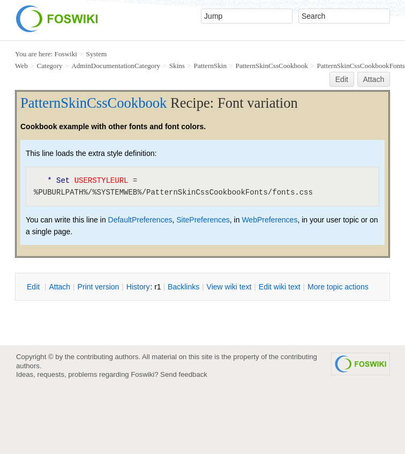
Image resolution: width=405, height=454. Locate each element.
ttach (59, 286)
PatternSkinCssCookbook (272, 66)
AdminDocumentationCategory (115, 66)
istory (138, 286)
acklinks (183, 286)
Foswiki (66, 54)
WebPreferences (269, 219)
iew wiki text (229, 286)
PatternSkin (210, 66)
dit (34, 286)
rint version (98, 286)
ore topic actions (338, 286)
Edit (341, 79)
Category (49, 66)
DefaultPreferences (140, 219)
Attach (374, 79)
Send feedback (183, 374)
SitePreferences (203, 219)
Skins (177, 66)
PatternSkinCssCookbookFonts (360, 66)
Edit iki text (280, 286)
